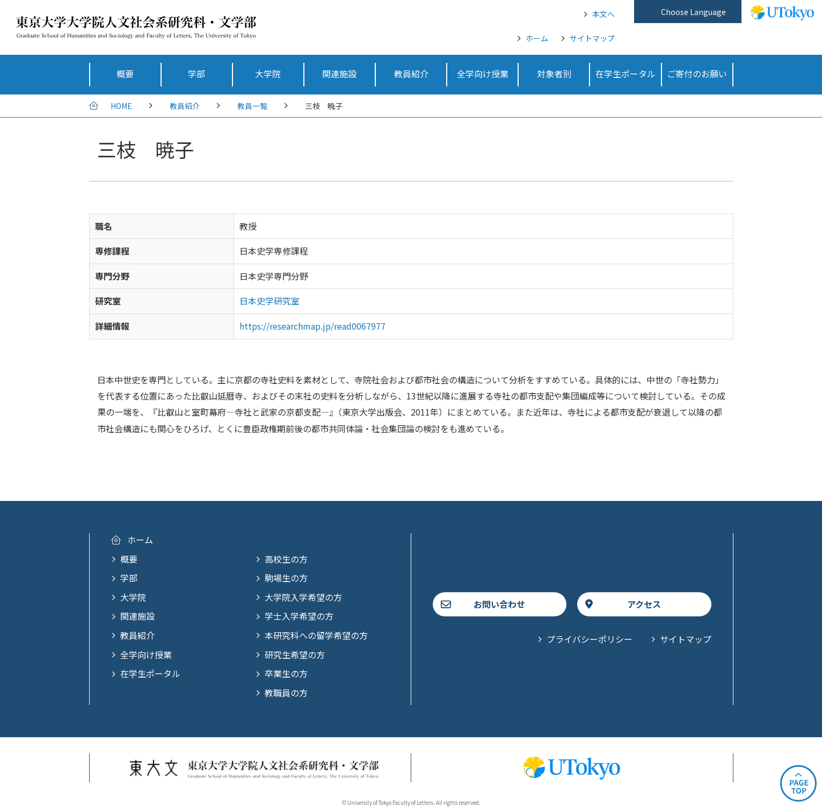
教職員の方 (286, 692)
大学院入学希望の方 (303, 597)
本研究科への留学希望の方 (316, 635)
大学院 (133, 597)
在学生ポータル (150, 673)
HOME (121, 105)
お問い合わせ (499, 604)
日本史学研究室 (269, 300)
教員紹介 (185, 105)
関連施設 (137, 615)
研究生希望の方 (295, 654)
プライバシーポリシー (589, 638)
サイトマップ (592, 38)
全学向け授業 (146, 654)
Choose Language (693, 11)
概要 (128, 558)
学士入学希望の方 (299, 615)
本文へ (603, 14)
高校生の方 (286, 558)
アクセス (644, 604)
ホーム (537, 38)
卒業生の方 (286, 673)
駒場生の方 (286, 577)
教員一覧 (252, 105)
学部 (128, 577)
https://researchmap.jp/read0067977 (312, 325)
